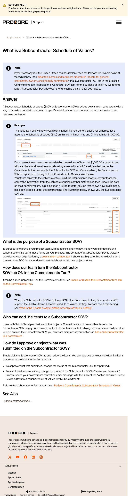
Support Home (14, 37)
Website (12, 472)
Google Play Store (91, 491)
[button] (118, 22)
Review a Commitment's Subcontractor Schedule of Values (87, 385)
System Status (15, 477)
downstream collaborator (56, 256)
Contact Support (16, 486)
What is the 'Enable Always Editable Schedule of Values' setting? (55, 308)
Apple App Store (35, 491)
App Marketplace (16, 482)
